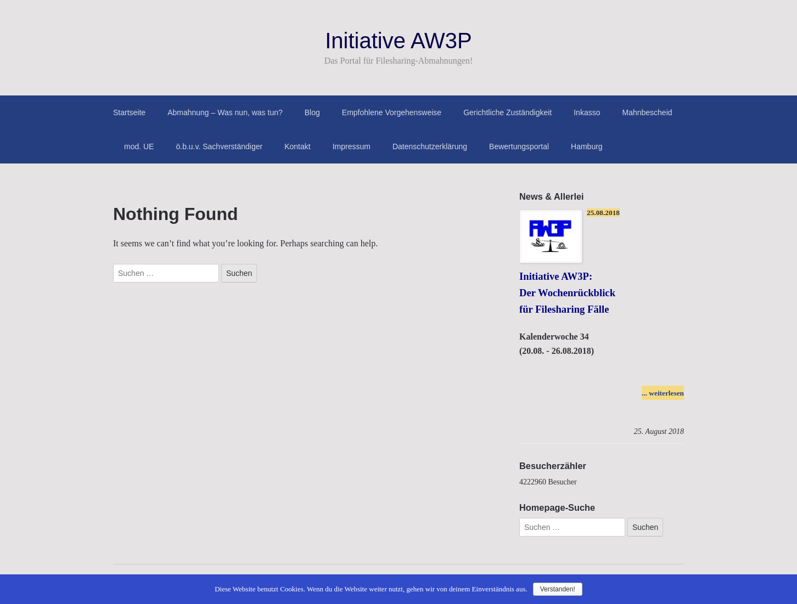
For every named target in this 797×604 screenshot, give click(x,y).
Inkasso (587, 112)
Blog (312, 112)
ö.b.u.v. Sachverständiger (219, 146)
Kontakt (297, 146)
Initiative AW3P (398, 41)
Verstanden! (557, 589)
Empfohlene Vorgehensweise (391, 112)
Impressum (352, 146)
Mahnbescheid (647, 112)
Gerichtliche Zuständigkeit (507, 112)
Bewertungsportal (519, 146)
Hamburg (587, 146)
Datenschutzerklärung (429, 146)
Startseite (129, 112)
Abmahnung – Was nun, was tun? (225, 112)
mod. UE (139, 146)
